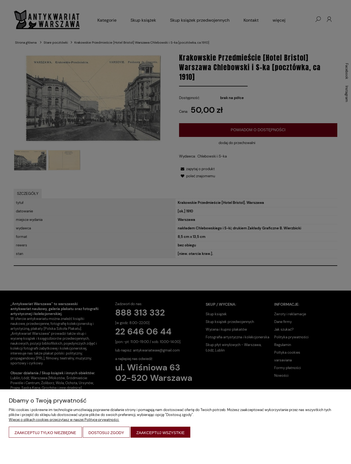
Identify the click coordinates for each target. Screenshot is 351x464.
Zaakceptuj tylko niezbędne (45, 433)
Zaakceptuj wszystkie (160, 433)
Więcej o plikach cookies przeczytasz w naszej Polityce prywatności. (64, 419)
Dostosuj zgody (106, 433)
